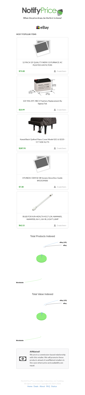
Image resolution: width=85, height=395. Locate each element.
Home (29, 386)
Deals (36, 386)
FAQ (48, 386)
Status (54, 386)
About (42, 386)
